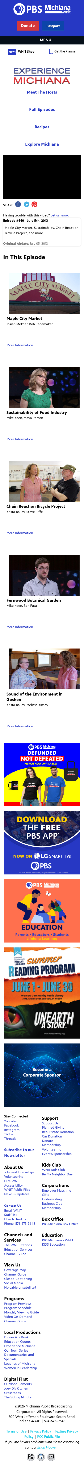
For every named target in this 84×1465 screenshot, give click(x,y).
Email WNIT (13, 1211)
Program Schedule (18, 1308)
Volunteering (14, 1177)
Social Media (13, 1283)
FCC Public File (48, 1436)
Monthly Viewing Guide (21, 1312)
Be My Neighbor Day (57, 1174)
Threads (10, 1139)
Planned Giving (53, 1127)
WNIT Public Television (42, 18)
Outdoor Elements (18, 1384)
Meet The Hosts (42, 92)
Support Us (50, 1123)
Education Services (18, 1249)
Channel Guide (15, 1254)
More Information (20, 345)
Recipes (42, 127)
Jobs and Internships (19, 1172)
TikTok (8, 1134)
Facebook (11, 1125)
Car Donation (52, 1136)
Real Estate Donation (58, 1132)
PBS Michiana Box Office (60, 1224)
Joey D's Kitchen (16, 1388)
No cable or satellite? (20, 1287)
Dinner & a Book (16, 1337)
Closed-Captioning (18, 1279)
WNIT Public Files (17, 1190)
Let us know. (60, 215)
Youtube (10, 1121)
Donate (47, 1141)
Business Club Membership (52, 1206)
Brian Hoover (47, 1447)
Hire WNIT (12, 1181)
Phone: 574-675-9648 (19, 1224)
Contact (41, 1456)
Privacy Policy (40, 1431)
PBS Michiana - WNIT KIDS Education (57, 1242)
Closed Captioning (51, 1456)
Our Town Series (16, 1350)
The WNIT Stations (18, 1245)
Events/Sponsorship (57, 1154)
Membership (51, 1145)
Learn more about (53, 26)
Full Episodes (42, 109)
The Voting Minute (18, 1397)
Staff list (10, 1215)
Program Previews (18, 1304)
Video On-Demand (18, 1317)
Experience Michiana (42, 76)
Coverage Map (15, 1270)
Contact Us (12, 1206)
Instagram (12, 1130)
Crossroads (12, 1393)
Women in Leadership (20, 1368)
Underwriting (52, 1199)
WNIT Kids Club (53, 1170)
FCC (30, 1456)
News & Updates (16, 1194)
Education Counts (17, 1342)
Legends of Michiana (19, 1364)
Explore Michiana (42, 144)
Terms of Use (16, 1431)
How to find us (15, 1219)
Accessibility (13, 1185)
